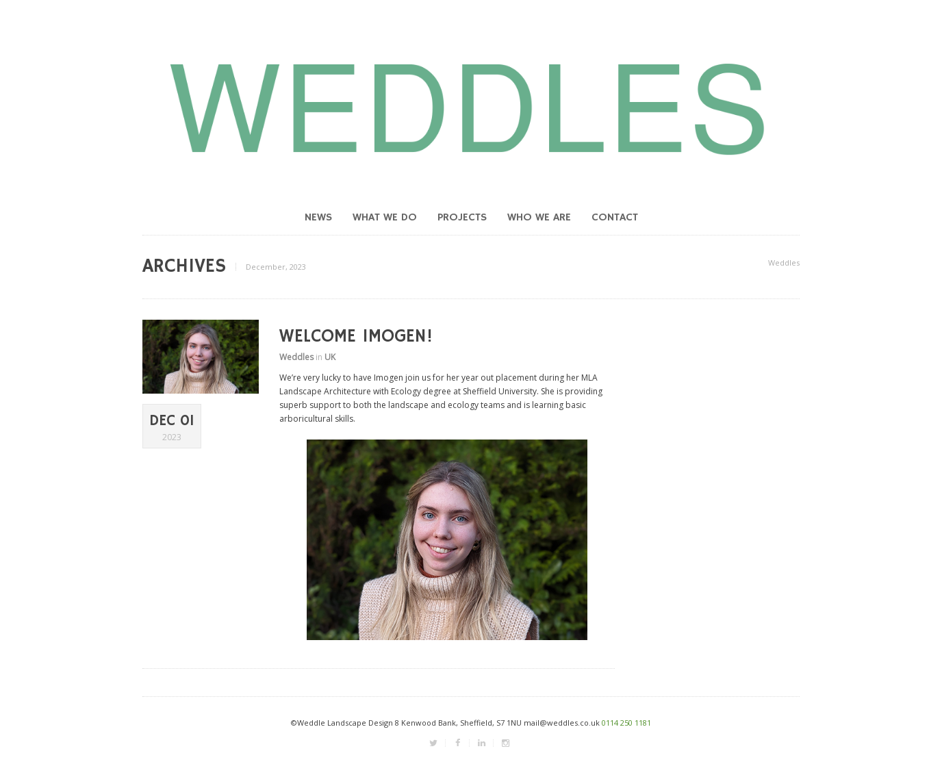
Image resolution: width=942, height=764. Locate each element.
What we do (385, 218)
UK (329, 357)
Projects (462, 218)
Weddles (784, 262)
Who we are (539, 218)
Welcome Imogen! (356, 337)
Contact (614, 218)
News (318, 218)
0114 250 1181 (626, 722)
